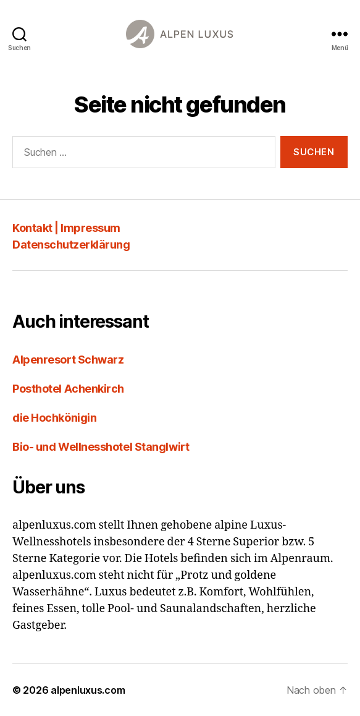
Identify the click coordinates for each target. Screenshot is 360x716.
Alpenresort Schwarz (67, 359)
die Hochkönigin (54, 417)
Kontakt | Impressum (66, 227)
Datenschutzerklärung (71, 244)
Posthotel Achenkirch (68, 388)
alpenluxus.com (88, 690)
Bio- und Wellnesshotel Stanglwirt (100, 446)
